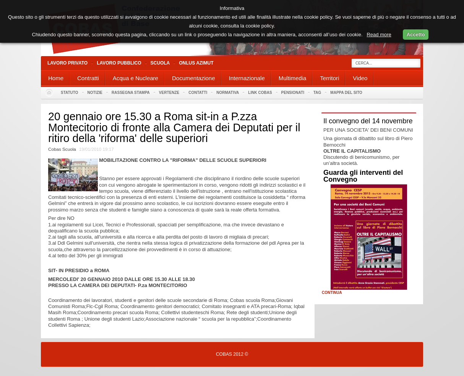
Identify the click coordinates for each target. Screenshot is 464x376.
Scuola (160, 63)
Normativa (227, 92)
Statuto (69, 92)
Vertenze (169, 92)
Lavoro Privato (67, 63)
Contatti (197, 92)
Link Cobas (260, 92)
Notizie (95, 92)
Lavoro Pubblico (119, 63)
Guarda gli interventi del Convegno (363, 176)
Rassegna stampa (131, 92)
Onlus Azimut (196, 63)
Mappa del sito (346, 92)
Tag (317, 92)
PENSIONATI (292, 92)
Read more (379, 34)
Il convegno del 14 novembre (368, 121)
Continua (332, 293)
